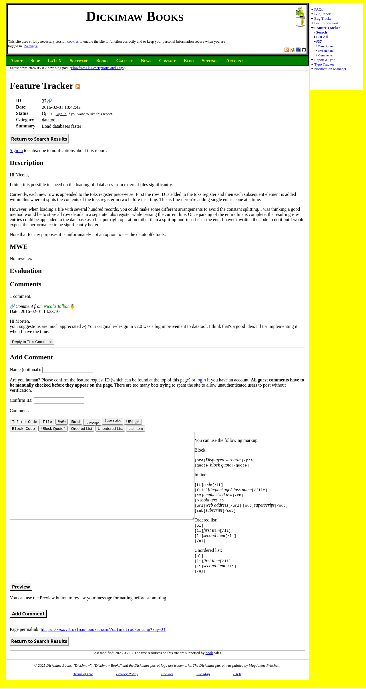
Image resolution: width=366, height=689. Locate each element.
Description (326, 46)
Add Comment (28, 614)
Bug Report (322, 14)
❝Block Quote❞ (53, 429)
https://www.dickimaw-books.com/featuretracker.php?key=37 (103, 630)
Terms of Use (83, 674)
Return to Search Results (39, 139)
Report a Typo (324, 60)
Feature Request (326, 23)
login (201, 379)
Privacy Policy (127, 674)
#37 (319, 41)
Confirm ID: (47, 400)
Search (321, 32)
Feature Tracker (327, 27)
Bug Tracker (323, 18)
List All (322, 37)
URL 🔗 (133, 422)
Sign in (61, 114)
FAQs (318, 9)
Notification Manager (330, 69)
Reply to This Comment (32, 342)
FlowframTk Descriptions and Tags (97, 68)
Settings (31, 46)
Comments (325, 55)
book (209, 653)
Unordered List (110, 429)
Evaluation (325, 50)
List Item (135, 429)
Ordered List (81, 429)
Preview (21, 587)
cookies (73, 41)
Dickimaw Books (135, 16)
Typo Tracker (324, 64)
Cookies (167, 674)
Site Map (203, 674)
